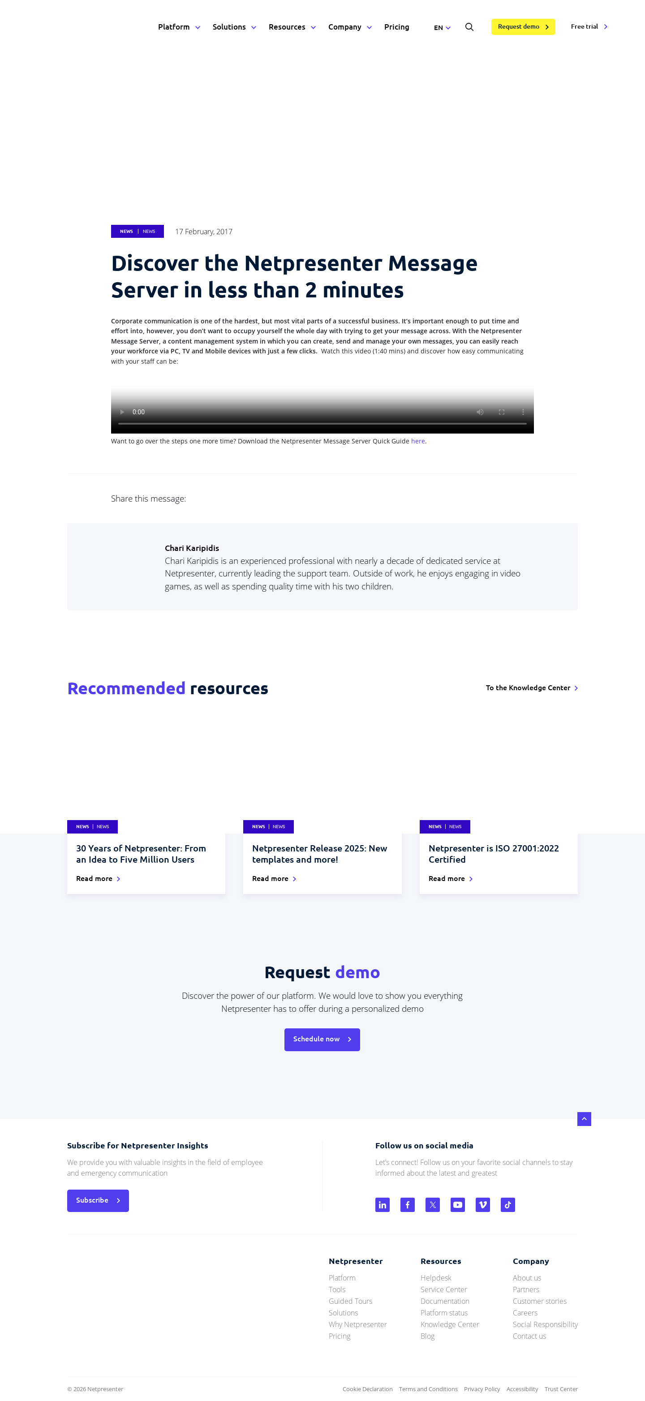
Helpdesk (436, 1278)
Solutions (229, 26)
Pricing (396, 26)
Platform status (444, 1313)
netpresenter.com (85, 27)
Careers (525, 1313)
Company (344, 26)
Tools (337, 1289)
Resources (287, 26)
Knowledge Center (450, 1324)
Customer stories (540, 1301)
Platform (174, 26)
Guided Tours (350, 1301)
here (418, 441)
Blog (427, 1336)
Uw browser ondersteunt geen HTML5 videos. (322, 400)
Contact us (529, 1336)
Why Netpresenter (358, 1324)
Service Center (444, 1289)
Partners (526, 1289)
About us (527, 1278)
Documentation (445, 1301)
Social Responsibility (545, 1324)
